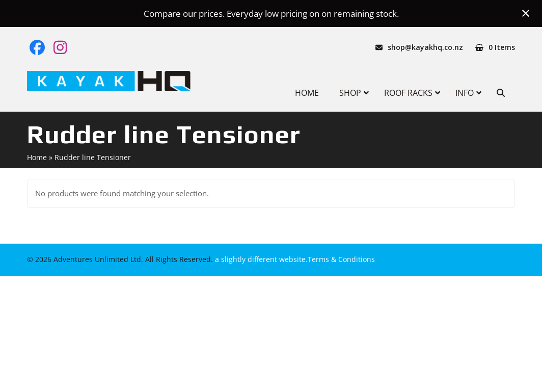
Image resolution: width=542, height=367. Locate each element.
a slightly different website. (260, 259)
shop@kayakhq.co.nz (425, 47)
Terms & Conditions (341, 259)
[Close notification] (526, 13)
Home (37, 157)
